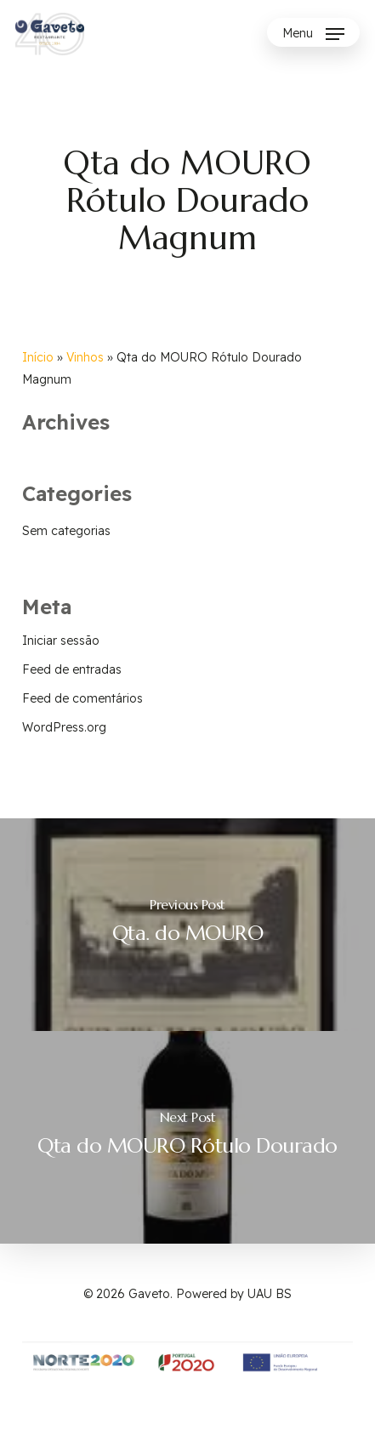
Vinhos (85, 357)
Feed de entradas (72, 669)
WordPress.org (64, 727)
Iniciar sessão (60, 640)
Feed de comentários (82, 698)
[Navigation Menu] (313, 34)
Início (38, 357)
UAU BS (269, 1293)
